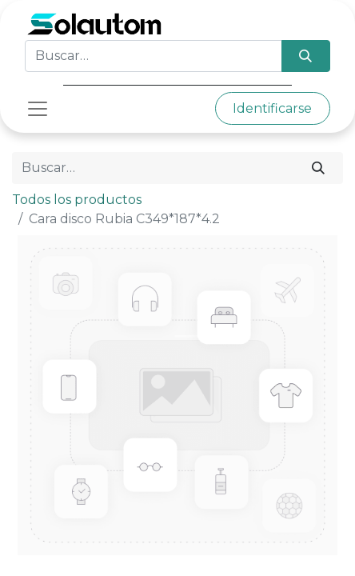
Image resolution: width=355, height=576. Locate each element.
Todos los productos (77, 199)
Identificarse (272, 108)
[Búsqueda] (305, 56)
